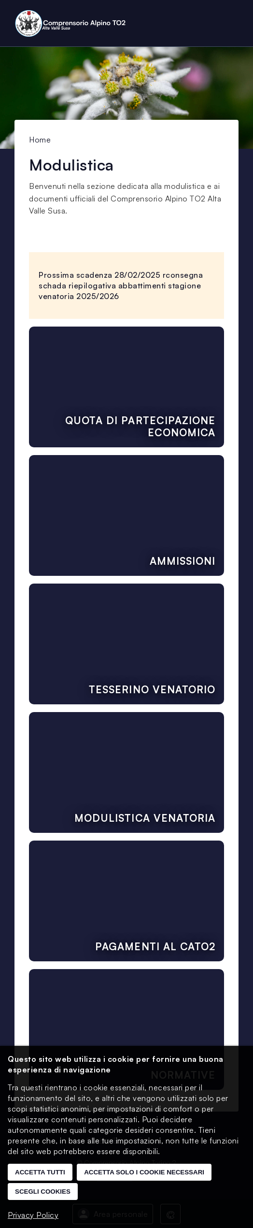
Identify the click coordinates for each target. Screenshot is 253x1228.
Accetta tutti (40, 1172)
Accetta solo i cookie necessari (144, 1172)
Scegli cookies (42, 1191)
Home (40, 139)
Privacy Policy (33, 1215)
